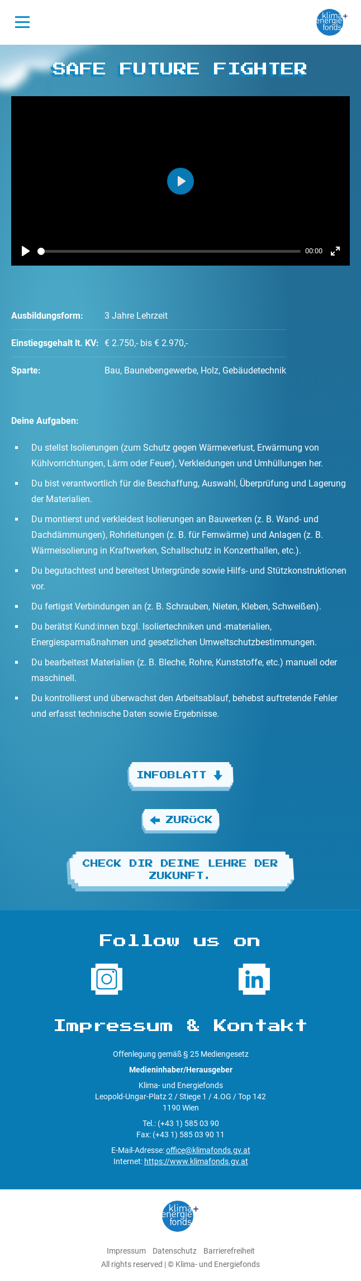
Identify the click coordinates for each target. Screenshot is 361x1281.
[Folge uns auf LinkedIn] (254, 979)
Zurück (180, 820)
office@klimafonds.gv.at (208, 1150)
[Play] (26, 251)
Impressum (126, 1250)
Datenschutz (175, 1250)
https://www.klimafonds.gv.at (196, 1161)
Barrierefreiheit (229, 1250)
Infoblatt (180, 775)
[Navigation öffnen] (22, 22)
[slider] (169, 251)
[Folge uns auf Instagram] (106, 979)
